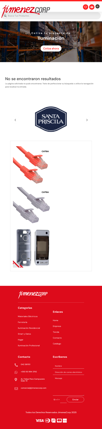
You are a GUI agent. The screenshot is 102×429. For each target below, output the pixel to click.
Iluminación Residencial (29, 328)
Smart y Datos (24, 334)
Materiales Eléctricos (28, 316)
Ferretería (22, 322)
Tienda (56, 332)
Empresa (57, 326)
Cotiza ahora (51, 48)
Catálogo (57, 343)
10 (61, 127)
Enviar (75, 399)
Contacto (57, 338)
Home (55, 320)
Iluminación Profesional (29, 345)
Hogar (20, 339)
